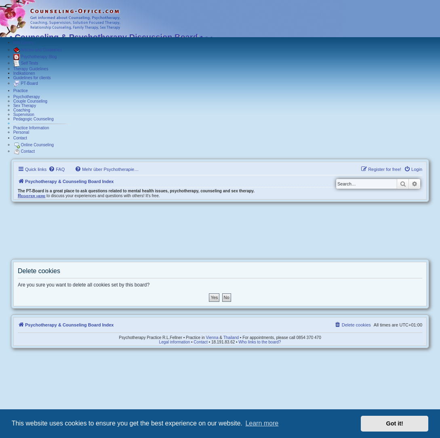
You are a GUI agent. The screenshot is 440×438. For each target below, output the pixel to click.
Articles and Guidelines (37, 50)
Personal (21, 132)
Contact (20, 138)
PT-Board (25, 83)
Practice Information (31, 128)
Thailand (231, 337)
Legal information (174, 342)
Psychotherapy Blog (35, 57)
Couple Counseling (30, 101)
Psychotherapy (26, 97)
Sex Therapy (24, 105)
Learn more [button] (261, 423)
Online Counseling (33, 145)
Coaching (21, 110)
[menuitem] (56, 169)
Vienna (212, 337)
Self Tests (25, 63)
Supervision (23, 114)
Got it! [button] (394, 423)
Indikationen (24, 73)
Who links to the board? (259, 342)
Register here (31, 195)
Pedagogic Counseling (33, 119)
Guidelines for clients (32, 78)
